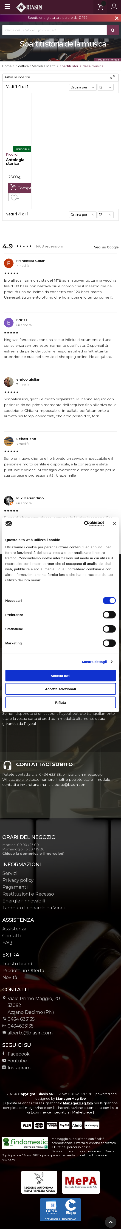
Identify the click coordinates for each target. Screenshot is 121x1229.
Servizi (9, 873)
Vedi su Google (106, 247)
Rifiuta (60, 702)
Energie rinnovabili (23, 901)
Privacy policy (18, 880)
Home (7, 66)
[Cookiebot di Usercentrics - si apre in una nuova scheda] (84, 524)
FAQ (7, 942)
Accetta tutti (60, 675)
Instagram (16, 1067)
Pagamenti (15, 887)
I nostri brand (17, 963)
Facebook (16, 1054)
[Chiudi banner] (114, 523)
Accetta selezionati (60, 689)
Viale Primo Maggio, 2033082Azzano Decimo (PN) (31, 1005)
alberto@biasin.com (27, 1033)
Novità (9, 977)
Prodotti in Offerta (23, 970)
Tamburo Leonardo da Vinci (33, 907)
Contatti (11, 935)
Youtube (14, 1061)
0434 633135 (21, 1019)
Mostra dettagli (94, 662)
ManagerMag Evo (71, 1099)
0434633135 (18, 1026)
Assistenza (14, 929)
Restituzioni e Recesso (28, 894)
